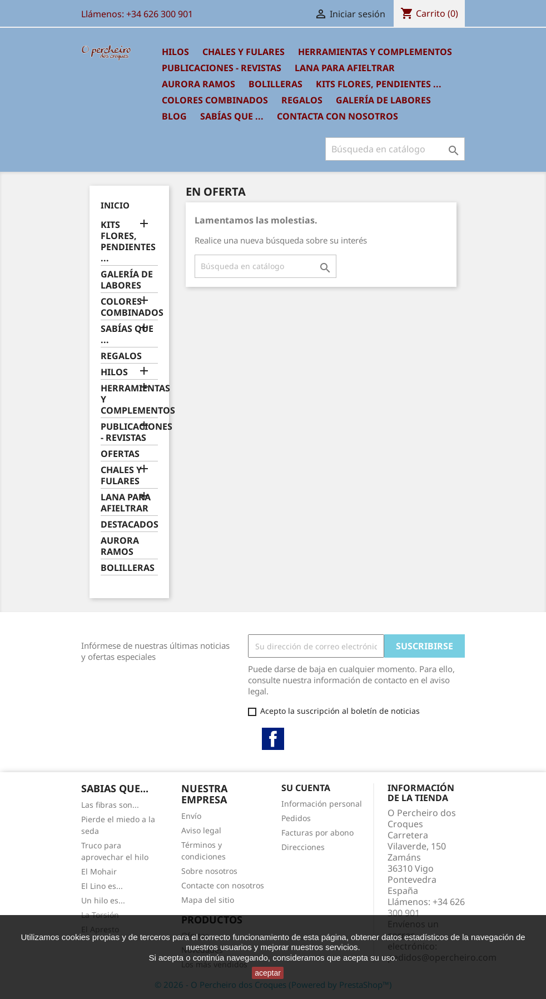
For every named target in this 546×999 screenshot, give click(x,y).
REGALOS (301, 100)
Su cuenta (305, 788)
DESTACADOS (129, 524)
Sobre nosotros (209, 871)
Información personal (321, 803)
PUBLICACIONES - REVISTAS (221, 68)
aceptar (268, 972)
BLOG (174, 116)
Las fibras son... (110, 804)
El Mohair (99, 871)
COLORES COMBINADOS (215, 100)
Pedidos (296, 818)
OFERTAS (120, 454)
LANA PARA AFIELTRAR (345, 68)
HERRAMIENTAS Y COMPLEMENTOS (375, 52)
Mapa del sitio (207, 899)
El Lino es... (102, 886)
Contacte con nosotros (222, 885)
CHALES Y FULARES (243, 52)
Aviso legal (201, 830)
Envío (191, 816)
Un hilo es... (103, 900)
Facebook (273, 739)
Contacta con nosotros (337, 116)
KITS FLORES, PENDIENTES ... (378, 84)
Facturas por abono (317, 832)
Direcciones (303, 847)
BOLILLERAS (275, 84)
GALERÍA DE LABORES (383, 100)
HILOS (175, 52)
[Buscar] (395, 149)
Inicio (115, 205)
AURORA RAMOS (198, 84)
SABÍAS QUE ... (232, 116)
